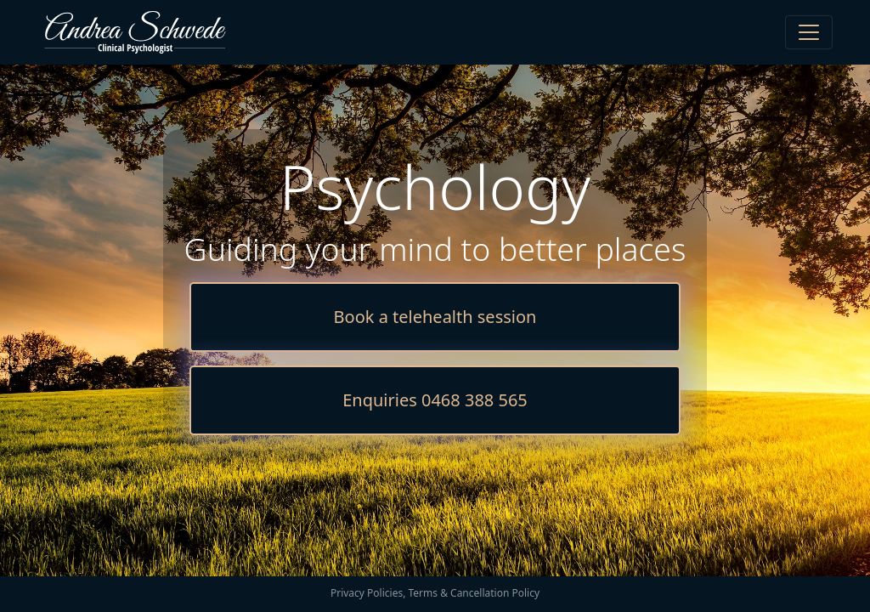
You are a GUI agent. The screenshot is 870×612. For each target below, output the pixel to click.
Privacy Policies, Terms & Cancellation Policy (435, 593)
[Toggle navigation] (809, 32)
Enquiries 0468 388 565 (435, 399)
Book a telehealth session (435, 316)
